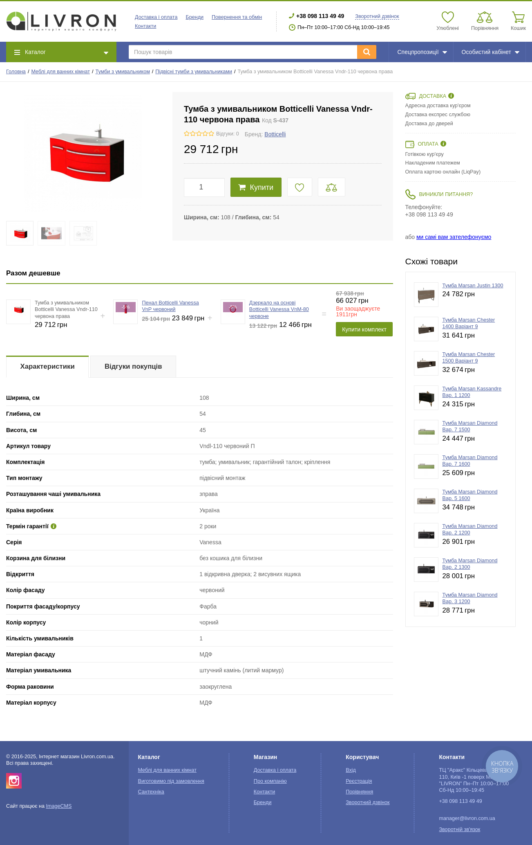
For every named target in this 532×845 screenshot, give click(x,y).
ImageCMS (59, 806)
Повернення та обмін (237, 17)
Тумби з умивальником (123, 71)
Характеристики (47, 366)
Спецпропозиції (422, 52)
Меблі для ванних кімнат (60, 71)
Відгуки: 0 (227, 134)
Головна (16, 71)
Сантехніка (151, 792)
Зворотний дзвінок (377, 16)
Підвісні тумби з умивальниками (193, 71)
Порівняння (359, 792)
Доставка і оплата (156, 17)
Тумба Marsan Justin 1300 (473, 285)
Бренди (194, 17)
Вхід (351, 770)
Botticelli (275, 134)
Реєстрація (359, 781)
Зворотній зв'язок (459, 829)
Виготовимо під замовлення (171, 781)
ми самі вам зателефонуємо (453, 237)
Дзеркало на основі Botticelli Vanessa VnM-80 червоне (279, 309)
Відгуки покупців (133, 366)
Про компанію (270, 781)
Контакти (145, 26)
